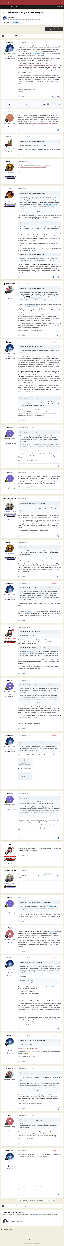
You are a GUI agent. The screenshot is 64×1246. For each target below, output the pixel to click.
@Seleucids (53, 931)
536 (10, 56)
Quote (23, 96)
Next (16, 35)
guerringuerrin (9, 284)
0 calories (9, 427)
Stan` (10, 627)
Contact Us (32, 1240)
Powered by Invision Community (32, 1243)
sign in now (39, 1214)
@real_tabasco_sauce (38, 53)
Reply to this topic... (17, 1221)
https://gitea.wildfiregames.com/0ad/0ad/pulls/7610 (32, 167)
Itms (9, 188)
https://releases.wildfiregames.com (27, 1048)
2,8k (10, 209)
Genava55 (10, 137)
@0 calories (28, 611)
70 (10, 442)
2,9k (10, 519)
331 (10, 126)
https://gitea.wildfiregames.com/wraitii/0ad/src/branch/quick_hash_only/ (39, 65)
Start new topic (38, 29)
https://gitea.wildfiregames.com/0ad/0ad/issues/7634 (43, 123)
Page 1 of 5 (27, 35)
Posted (24, 42)
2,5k (10, 151)
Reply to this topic (54, 29)
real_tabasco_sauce (9, 499)
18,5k (10, 646)
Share (6, 22)
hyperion (9, 161)
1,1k (10, 182)
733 (10, 942)
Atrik (9, 928)
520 (10, 298)
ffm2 (9, 112)
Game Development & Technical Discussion (31, 19)
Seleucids (12, 17)
